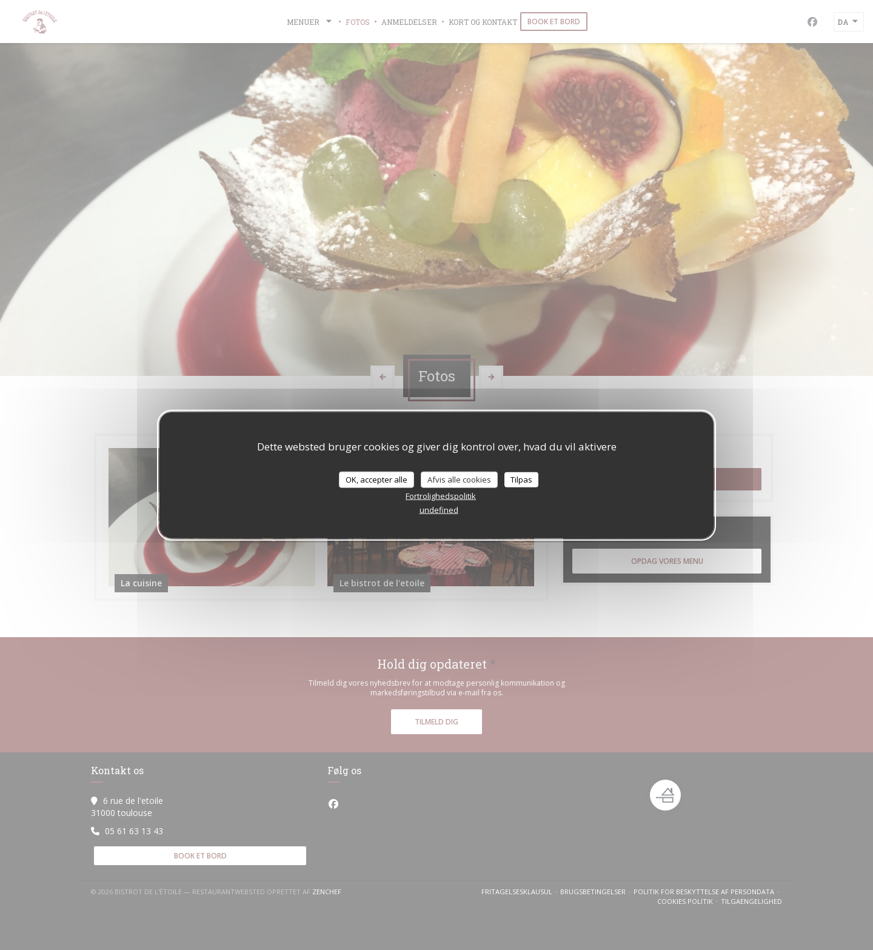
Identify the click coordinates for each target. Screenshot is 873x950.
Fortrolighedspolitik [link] (441, 495)
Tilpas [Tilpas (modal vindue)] (521, 478)
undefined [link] (439, 509)
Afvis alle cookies (459, 478)
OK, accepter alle (376, 478)
